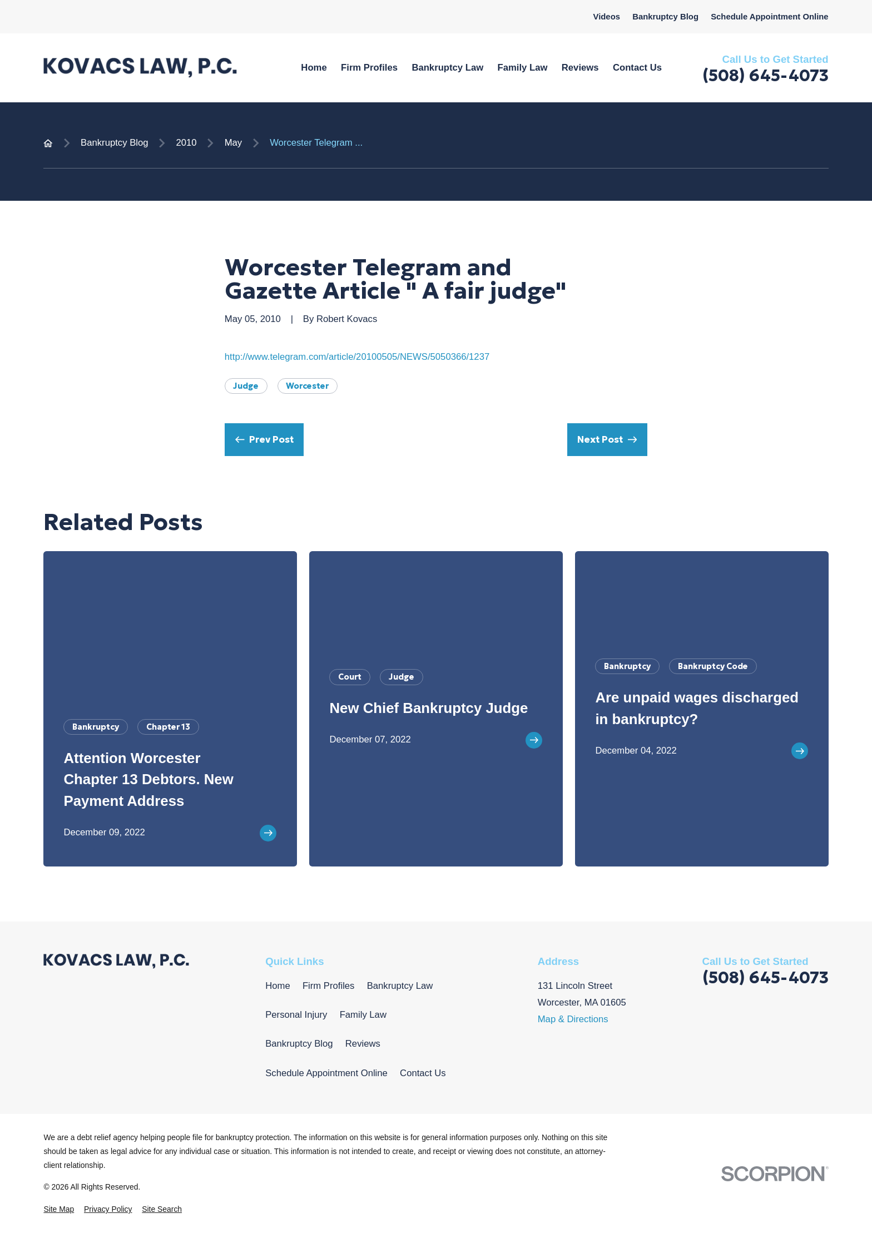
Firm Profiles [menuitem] (369, 67)
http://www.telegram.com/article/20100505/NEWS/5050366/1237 (357, 356)
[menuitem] (58, 1209)
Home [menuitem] (313, 67)
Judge (246, 386)
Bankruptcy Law (400, 986)
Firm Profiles (329, 986)
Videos (606, 16)
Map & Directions (573, 1019)
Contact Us (422, 1073)
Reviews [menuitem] (580, 67)
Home (277, 986)
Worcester (307, 386)
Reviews (362, 1043)
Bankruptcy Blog (665, 16)
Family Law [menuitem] (523, 67)
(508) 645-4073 (765, 75)
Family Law (363, 1014)
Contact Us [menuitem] (637, 67)
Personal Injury (296, 1014)
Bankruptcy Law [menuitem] (447, 67)
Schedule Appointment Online (769, 16)
